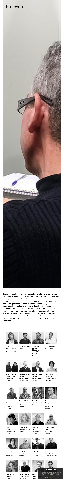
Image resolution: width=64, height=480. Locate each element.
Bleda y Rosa (11, 374)
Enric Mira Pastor (36, 428)
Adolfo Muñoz (24, 401)
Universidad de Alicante (36, 432)
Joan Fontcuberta (36, 475)
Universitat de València (49, 432)
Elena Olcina (10, 452)
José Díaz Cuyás (9, 428)
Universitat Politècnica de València (10, 406)
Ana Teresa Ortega (10, 475)
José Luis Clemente (9, 402)
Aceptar (46, 477)
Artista (21, 348)
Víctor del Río (37, 452)
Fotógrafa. (9, 478)
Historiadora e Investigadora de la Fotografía (50, 378)
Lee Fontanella (24, 374)
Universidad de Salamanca (36, 454)
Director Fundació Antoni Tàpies (24, 477)
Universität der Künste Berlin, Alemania (36, 353)
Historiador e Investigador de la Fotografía (37, 378)
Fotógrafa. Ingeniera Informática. (12, 454)
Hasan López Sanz (49, 428)
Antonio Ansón (50, 346)
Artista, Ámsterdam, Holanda (24, 430)
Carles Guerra (24, 474)
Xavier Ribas (49, 452)
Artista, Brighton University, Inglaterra (51, 454)
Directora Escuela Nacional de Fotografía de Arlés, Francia (11, 351)
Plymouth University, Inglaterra (25, 454)
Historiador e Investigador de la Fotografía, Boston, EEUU (24, 379)
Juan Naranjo (37, 374)
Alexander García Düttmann (35, 348)
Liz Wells (22, 452)
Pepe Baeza (36, 401)
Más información (54, 477)
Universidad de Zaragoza (49, 349)
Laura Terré (49, 374)
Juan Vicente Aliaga (49, 402)
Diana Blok (23, 427)
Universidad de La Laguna (11, 432)
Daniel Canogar (24, 346)
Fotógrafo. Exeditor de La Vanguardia (37, 403)
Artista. (34, 478)
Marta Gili (9, 346)
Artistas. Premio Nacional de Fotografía (10, 378)
